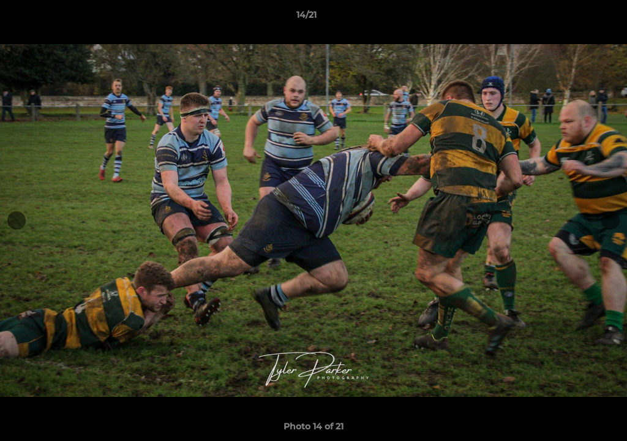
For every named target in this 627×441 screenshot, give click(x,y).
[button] (575, 17)
